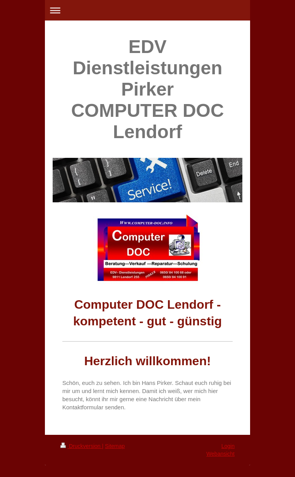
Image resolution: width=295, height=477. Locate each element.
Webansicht (220, 454)
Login (228, 446)
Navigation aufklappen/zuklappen (147, 10)
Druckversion (81, 446)
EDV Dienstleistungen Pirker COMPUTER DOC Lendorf (147, 89)
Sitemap (115, 446)
